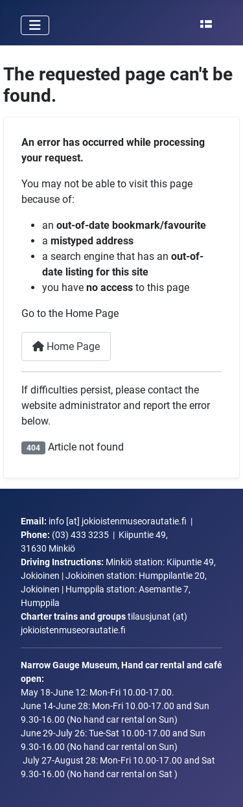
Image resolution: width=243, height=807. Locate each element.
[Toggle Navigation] (35, 25)
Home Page (66, 346)
